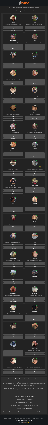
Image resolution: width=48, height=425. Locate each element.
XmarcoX (13, 148)
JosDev (27, 422)
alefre (13, 77)
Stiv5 (35, 22)
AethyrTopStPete (34, 348)
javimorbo (13, 240)
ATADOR (34, 148)
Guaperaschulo (35, 185)
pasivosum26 (13, 311)
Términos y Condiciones (20, 418)
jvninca (34, 112)
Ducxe (13, 348)
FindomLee (34, 365)
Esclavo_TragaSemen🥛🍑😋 (35, 167)
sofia (13, 203)
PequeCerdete (13, 258)
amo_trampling (13, 58)
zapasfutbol (34, 276)
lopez (35, 40)
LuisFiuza (13, 185)
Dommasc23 (35, 293)
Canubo (13, 22)
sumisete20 (34, 311)
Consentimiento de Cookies (26, 420)
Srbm (35, 130)
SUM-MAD (35, 240)
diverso (34, 93)
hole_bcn (13, 365)
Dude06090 (34, 77)
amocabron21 (35, 329)
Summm (13, 221)
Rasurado (13, 93)
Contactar (18, 420)
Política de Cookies (30, 418)
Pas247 (34, 221)
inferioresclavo (13, 40)
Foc (13, 276)
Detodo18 (35, 203)
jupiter (34, 58)
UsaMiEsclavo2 (13, 167)
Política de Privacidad (38, 418)
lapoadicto (13, 112)
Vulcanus (35, 258)
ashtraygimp (13, 329)
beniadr (13, 130)
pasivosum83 (13, 293)
